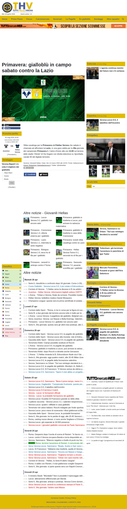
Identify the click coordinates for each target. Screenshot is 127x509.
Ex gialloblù (93, 244)
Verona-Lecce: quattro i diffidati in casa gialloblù (49, 405)
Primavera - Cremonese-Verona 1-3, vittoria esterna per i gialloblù (41, 233)
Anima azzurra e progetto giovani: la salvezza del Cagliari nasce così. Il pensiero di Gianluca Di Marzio (104, 391)
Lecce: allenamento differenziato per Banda (47, 479)
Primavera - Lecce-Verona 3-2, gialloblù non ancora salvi (41, 220)
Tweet (43, 174)
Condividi (30, 174)
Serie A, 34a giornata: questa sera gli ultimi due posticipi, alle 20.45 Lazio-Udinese (64, 325)
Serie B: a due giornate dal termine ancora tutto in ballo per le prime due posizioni (63, 313)
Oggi (89, 186)
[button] (12, 183)
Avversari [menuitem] (57, 19)
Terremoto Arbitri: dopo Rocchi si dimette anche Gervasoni (53, 352)
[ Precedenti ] (11, 154)
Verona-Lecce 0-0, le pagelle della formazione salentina (52, 360)
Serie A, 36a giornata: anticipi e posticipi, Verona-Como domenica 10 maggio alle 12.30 (66, 482)
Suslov (6, 176)
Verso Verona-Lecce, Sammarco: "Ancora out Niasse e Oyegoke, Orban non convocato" (66, 452)
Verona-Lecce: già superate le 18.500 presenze (48, 422)
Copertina (91, 116)
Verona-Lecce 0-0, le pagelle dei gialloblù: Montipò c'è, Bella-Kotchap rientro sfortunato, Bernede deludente (74, 366)
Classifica (7, 266)
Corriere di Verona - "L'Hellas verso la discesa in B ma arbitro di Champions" (61, 289)
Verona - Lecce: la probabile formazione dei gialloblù (51, 396)
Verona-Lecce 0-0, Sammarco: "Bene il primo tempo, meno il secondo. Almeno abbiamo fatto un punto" (73, 381)
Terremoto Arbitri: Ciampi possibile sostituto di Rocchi (51, 343)
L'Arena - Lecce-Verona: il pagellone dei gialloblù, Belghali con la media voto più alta (64, 316)
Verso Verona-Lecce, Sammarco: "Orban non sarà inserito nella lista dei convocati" (64, 458)
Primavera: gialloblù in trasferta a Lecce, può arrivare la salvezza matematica (61, 349)
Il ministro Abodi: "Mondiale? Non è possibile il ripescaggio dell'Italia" (58, 476)
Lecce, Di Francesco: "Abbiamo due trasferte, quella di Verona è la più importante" (64, 449)
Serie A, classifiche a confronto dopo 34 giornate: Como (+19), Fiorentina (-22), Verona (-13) (68, 283)
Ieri (94, 186)
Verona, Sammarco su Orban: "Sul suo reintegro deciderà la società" (58, 363)
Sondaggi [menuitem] (98, 19)
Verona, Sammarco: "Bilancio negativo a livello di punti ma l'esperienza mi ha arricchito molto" (69, 440)
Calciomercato (94, 263)
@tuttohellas (61, 165)
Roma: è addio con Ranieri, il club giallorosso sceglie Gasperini (55, 464)
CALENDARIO (62, 502)
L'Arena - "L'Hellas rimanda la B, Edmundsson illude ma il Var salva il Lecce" (61, 354)
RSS (79, 502)
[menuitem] (123, 19)
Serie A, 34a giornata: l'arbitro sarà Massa (46, 487)
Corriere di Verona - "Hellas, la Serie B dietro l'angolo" (51, 461)
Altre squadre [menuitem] (113, 19)
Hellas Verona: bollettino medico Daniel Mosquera (50, 298)
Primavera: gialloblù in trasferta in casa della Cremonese (72, 233)
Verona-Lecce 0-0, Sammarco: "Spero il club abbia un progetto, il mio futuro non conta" (66, 372)
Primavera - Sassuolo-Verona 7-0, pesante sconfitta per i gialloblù (72, 265)
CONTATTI (72, 502)
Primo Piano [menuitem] (17, 19)
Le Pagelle (92, 325)
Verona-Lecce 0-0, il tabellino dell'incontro (46, 387)
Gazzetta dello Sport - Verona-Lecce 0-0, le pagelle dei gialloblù (56, 340)
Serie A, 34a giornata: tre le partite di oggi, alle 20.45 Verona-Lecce (57, 416)
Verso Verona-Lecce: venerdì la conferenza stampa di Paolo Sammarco (59, 485)
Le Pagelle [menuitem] (70, 19)
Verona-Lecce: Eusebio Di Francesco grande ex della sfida (53, 399)
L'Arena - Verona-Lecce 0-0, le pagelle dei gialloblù (50, 346)
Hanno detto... (93, 225)
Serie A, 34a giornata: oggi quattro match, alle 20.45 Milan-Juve (56, 357)
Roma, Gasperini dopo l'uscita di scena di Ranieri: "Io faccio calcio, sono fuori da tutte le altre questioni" (73, 434)
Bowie (6, 179)
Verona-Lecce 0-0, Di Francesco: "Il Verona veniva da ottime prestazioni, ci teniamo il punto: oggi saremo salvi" (76, 369)
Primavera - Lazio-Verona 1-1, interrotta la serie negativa (41, 243)
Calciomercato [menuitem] (42, 19)
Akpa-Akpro (8, 173)
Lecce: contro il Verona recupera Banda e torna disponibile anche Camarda (61, 437)
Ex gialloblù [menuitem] (84, 19)
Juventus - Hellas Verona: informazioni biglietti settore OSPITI (55, 292)
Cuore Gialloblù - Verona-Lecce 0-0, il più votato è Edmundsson (56, 286)
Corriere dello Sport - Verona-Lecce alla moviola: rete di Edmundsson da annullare (64, 337)
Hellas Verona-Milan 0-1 (99, 161)
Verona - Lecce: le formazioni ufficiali (44, 393)
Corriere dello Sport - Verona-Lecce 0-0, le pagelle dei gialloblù (55, 334)
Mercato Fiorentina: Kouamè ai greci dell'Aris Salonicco (111, 271)
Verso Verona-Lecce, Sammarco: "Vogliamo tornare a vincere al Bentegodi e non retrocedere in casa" (72, 455)
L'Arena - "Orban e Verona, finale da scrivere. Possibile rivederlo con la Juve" (61, 295)
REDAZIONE (50, 502)
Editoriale (92, 64)
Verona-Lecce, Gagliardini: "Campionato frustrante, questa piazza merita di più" (62, 384)
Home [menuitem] (4, 19)
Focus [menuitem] (29, 19)
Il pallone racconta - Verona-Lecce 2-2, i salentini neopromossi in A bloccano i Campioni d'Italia (69, 402)
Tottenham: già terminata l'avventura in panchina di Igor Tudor (112, 251)
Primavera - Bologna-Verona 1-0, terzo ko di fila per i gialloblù (40, 253)
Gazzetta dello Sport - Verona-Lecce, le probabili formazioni (54, 413)
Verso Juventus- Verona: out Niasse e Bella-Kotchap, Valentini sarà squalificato (62, 319)
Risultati (12, 187)
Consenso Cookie (57, 498)
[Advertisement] (54, 194)
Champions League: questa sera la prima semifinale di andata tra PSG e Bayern (63, 301)
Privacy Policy (70, 498)
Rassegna (91, 283)
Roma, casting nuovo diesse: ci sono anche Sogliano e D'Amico (56, 419)
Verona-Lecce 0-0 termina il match (43, 390)
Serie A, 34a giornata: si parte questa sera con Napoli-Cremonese (56, 467)
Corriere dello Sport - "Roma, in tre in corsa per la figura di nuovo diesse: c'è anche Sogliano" (68, 310)
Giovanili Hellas (35, 163)
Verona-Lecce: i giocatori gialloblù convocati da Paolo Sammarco (56, 425)
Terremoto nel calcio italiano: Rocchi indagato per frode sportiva (55, 408)
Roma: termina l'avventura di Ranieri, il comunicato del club (57, 443)
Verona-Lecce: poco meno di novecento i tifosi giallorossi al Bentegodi (58, 410)
